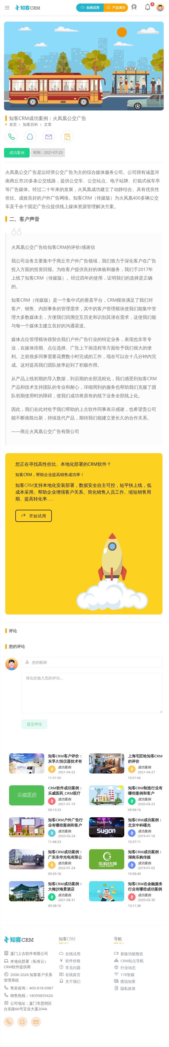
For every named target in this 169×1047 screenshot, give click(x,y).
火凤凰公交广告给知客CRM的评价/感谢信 (53, 247)
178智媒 (124, 974)
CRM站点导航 (129, 960)
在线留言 (69, 974)
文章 (48, 124)
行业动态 (125, 967)
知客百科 (30, 124)
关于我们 (69, 981)
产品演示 (115, 7)
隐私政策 (125, 988)
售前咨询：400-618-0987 (28, 987)
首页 (13, 124)
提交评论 (34, 723)
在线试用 (89, 7)
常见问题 (69, 967)
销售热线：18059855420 (28, 995)
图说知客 (125, 981)
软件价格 (69, 960)
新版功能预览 (128, 953)
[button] (135, 8)
